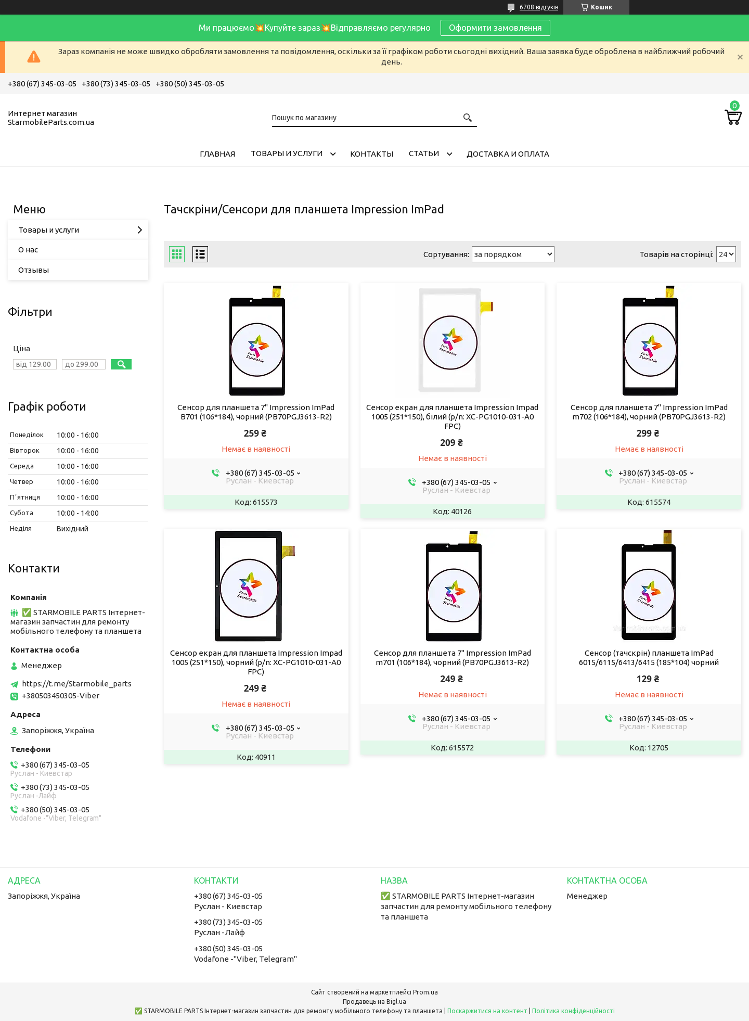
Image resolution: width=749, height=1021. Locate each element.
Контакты (371, 153)
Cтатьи (424, 153)
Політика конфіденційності (573, 1010)
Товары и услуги (286, 153)
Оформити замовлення (495, 27)
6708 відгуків (539, 7)
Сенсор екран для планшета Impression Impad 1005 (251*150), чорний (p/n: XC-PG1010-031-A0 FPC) (256, 662)
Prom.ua (425, 992)
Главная (217, 153)
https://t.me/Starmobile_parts (77, 683)
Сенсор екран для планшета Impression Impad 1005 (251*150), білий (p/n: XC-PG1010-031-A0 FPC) (452, 416)
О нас (28, 249)
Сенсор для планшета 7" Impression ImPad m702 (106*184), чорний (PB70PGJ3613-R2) (649, 412)
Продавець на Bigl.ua (374, 1001)
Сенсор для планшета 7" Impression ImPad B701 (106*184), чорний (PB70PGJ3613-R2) (255, 412)
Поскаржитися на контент (487, 1010)
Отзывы (33, 269)
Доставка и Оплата (508, 153)
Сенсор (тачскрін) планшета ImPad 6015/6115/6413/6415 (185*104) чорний (649, 657)
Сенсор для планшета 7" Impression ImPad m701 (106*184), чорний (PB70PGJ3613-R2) (452, 657)
